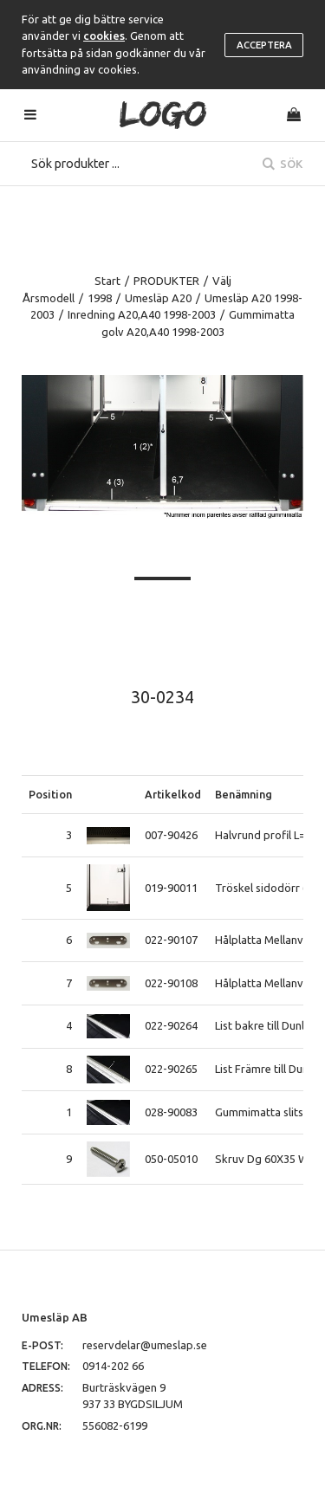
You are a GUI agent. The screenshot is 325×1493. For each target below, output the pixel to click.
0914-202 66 (113, 1366)
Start (107, 281)
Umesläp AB (55, 1317)
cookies (104, 35)
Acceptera (264, 45)
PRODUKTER (166, 281)
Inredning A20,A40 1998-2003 (142, 314)
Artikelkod (173, 794)
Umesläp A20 (158, 298)
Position (50, 794)
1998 (100, 298)
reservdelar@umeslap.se (144, 1345)
